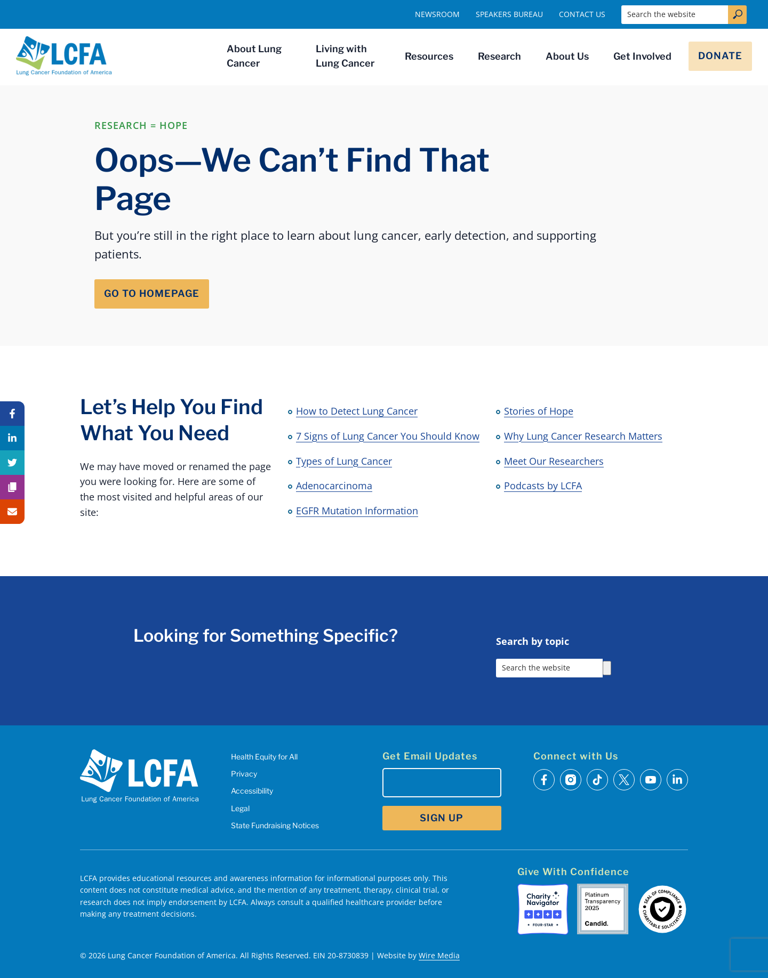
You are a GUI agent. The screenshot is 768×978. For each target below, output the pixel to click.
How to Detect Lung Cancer (357, 411)
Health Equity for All (264, 756)
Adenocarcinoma (334, 485)
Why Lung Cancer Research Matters (583, 436)
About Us (567, 56)
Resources (429, 56)
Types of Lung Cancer (344, 461)
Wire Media (439, 955)
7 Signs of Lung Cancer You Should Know (387, 436)
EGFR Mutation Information (357, 510)
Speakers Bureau (509, 14)
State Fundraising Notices (275, 825)
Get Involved (642, 56)
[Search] (607, 668)
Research (499, 56)
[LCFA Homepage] (64, 56)
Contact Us (582, 14)
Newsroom (437, 14)
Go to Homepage (151, 293)
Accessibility (252, 790)
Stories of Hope (538, 411)
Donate (720, 55)
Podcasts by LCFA (543, 485)
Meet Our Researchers (554, 461)
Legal (240, 808)
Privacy (244, 773)
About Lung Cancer (254, 56)
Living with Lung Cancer (345, 56)
